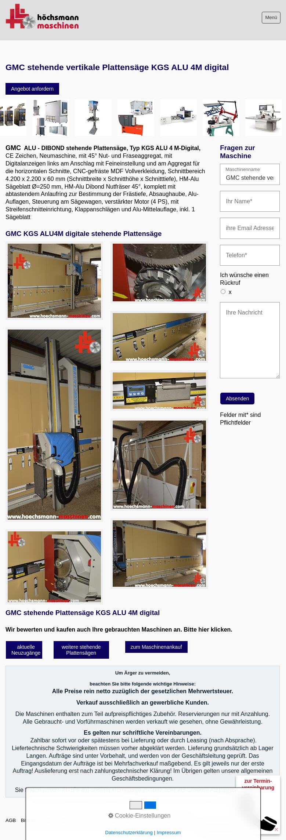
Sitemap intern (103, 820)
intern (183, 820)
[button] (32, 89)
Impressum (70, 820)
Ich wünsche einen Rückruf (244, 279)
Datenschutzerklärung (148, 820)
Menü (271, 17)
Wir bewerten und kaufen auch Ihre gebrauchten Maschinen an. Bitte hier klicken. (119, 629)
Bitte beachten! (37, 820)
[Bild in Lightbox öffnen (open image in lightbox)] (54, 280)
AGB (11, 820)
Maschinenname (242, 169)
